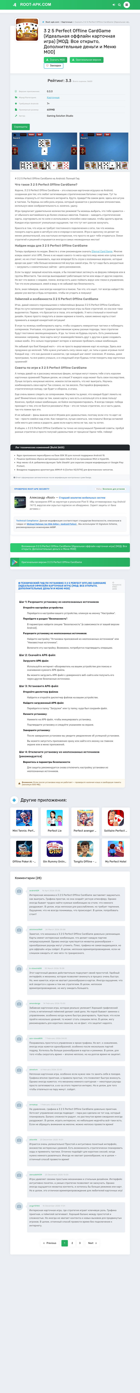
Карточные (53, 97)
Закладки (53, 65)
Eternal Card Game (102, 251)
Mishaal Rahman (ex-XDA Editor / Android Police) (52, 524)
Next (92, 1243)
